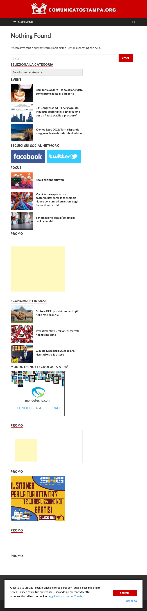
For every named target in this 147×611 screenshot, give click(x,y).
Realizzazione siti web (50, 179)
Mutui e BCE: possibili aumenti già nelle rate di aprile (57, 312)
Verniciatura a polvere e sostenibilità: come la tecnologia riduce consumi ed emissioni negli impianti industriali (57, 199)
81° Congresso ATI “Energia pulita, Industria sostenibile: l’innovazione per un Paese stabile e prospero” (58, 111)
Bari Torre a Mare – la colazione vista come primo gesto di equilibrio (59, 91)
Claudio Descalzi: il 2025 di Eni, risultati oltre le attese (55, 352)
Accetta (125, 593)
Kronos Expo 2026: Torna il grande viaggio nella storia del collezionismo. (59, 131)
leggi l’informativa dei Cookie (65, 596)
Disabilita (131, 600)
